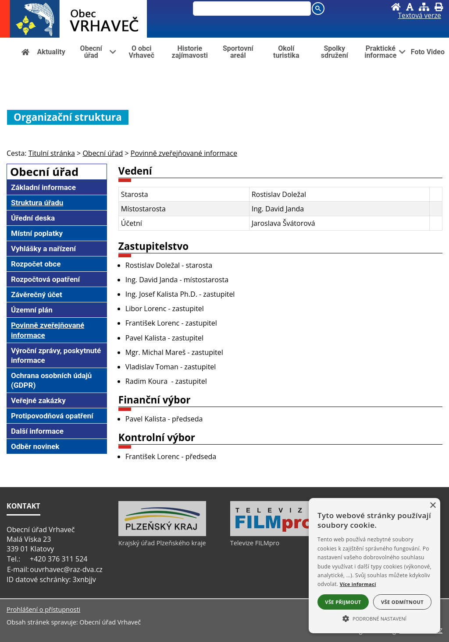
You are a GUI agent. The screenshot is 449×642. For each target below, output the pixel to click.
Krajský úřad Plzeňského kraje (162, 543)
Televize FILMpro (254, 543)
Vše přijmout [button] (343, 602)
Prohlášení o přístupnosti (43, 609)
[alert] (374, 565)
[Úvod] (396, 7)
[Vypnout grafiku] (409, 7)
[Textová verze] (419, 16)
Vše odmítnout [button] (402, 602)
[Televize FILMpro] (274, 534)
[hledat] (250, 9)
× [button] (432, 505)
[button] (374, 618)
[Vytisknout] (439, 7)
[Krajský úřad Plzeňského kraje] (162, 534)
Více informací (358, 584)
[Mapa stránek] (424, 7)
